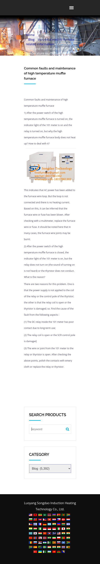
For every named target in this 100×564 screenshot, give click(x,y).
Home (30, 35)
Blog (31, 39)
